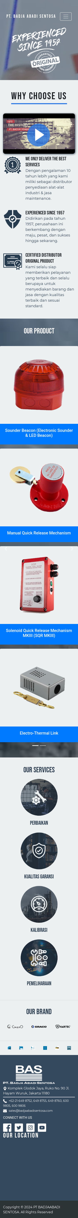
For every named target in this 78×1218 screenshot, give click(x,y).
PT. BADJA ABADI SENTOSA (31, 16)
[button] (6, 548)
